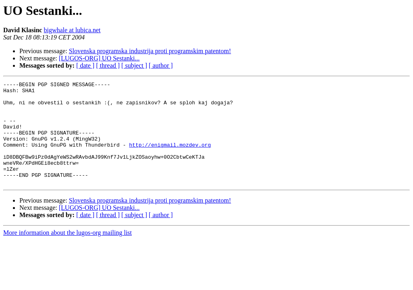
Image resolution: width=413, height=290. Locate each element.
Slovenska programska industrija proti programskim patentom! (150, 51)
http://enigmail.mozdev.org (170, 158)
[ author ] (161, 65)
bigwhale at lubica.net (72, 30)
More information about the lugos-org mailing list (67, 253)
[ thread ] (108, 65)
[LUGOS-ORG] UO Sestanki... (99, 58)
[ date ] (85, 65)
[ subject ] (134, 65)
